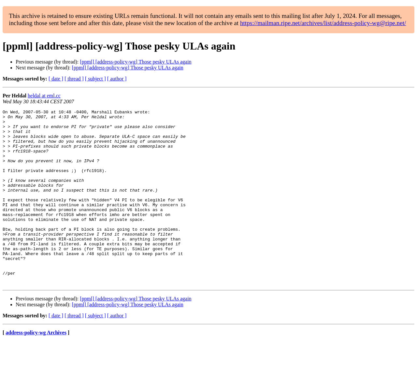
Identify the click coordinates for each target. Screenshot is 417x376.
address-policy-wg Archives (36, 367)
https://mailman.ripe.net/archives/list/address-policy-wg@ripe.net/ (323, 23)
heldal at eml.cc (44, 95)
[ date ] (56, 78)
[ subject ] (95, 78)
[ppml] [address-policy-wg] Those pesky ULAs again (135, 62)
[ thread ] (74, 78)
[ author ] (117, 78)
